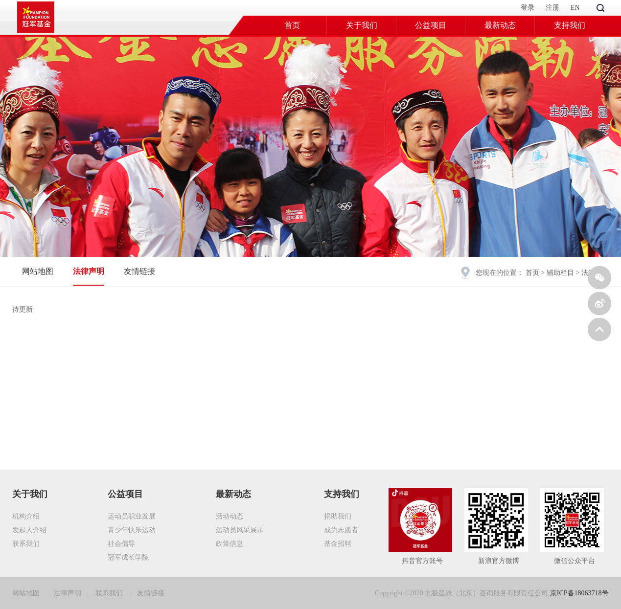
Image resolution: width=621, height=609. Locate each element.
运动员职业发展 (132, 516)
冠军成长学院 (128, 557)
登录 (527, 7)
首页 (292, 25)
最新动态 (500, 25)
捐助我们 (337, 516)
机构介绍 (26, 516)
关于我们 (361, 25)
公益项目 (430, 25)
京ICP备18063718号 (579, 593)
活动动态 (229, 516)
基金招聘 (337, 543)
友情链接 (139, 271)
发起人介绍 (29, 530)
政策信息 (229, 543)
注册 (552, 7)
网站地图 (37, 271)
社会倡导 (121, 543)
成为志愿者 (341, 530)
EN (575, 7)
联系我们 (26, 543)
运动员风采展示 (240, 530)
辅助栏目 (560, 272)
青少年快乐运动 (132, 530)
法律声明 (88, 271)
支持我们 (569, 25)
